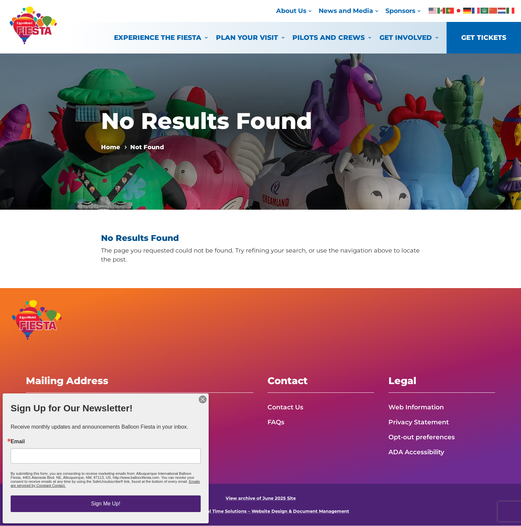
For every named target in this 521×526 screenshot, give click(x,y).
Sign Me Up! (105, 503)
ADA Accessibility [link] (418, 452)
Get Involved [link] (405, 37)
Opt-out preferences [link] (423, 437)
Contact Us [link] (286, 407)
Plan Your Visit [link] (247, 37)
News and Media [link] (346, 11)
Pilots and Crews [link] (328, 37)
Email (18, 441)
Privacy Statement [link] (420, 422)
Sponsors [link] (400, 11)
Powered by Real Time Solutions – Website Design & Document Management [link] (260, 511)
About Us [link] (291, 11)
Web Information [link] (417, 407)
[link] (33, 42)
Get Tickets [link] (483, 37)
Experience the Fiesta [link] (157, 37)
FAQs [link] (276, 422)
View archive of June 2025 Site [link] (261, 498)
